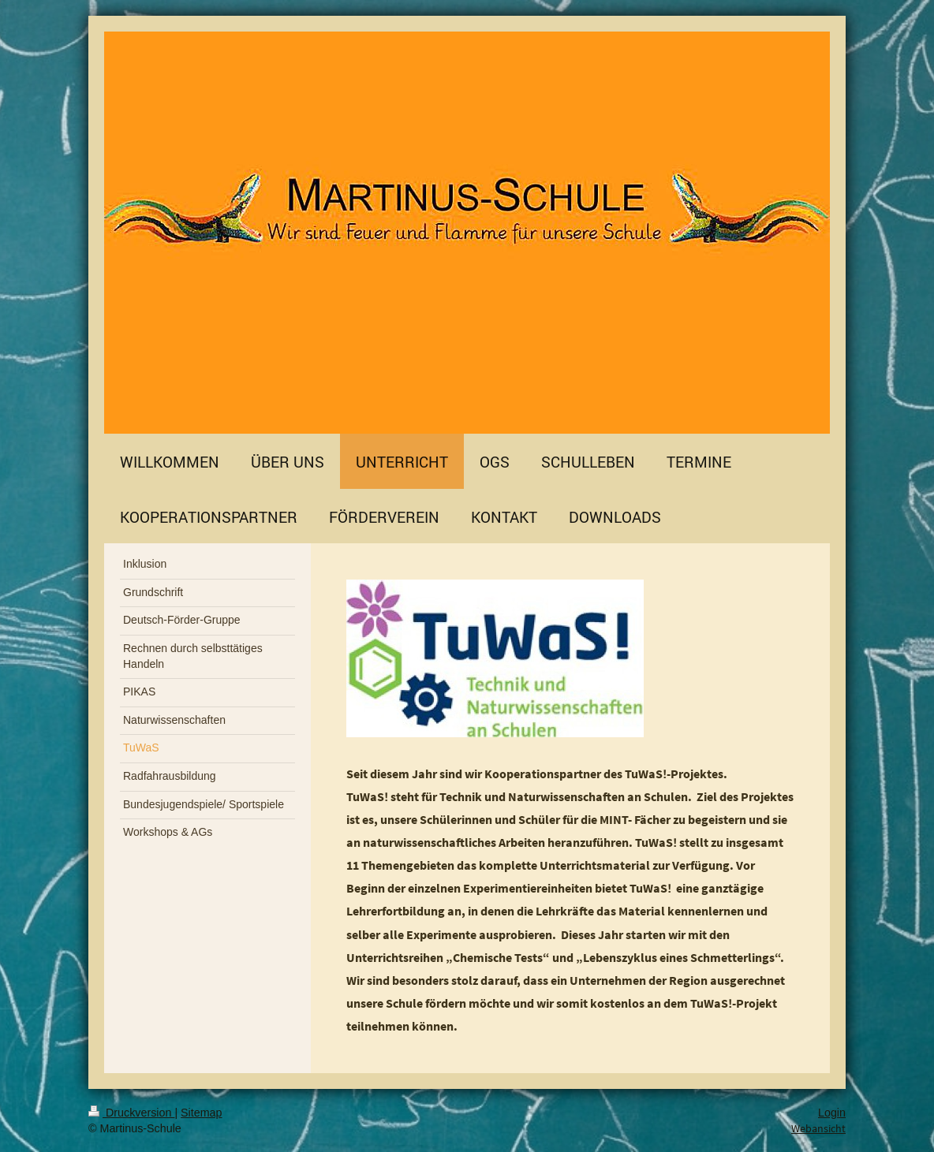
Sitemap (201, 1112)
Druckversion (131, 1112)
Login (832, 1112)
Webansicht (818, 1128)
